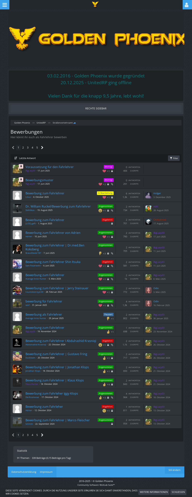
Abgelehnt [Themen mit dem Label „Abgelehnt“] (104, 220)
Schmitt (32, 429)
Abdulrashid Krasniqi (39, 347)
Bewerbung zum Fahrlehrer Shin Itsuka (56, 262)
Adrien (32, 236)
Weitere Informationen (154, 492)
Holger (154, 190)
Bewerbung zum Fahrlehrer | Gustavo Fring (60, 357)
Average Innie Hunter (39, 278)
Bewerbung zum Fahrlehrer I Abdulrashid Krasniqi (58, 342)
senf (31, 305)
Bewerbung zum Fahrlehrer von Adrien (56, 233)
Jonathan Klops (36, 373)
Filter (170, 155)
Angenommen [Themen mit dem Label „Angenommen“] (102, 203)
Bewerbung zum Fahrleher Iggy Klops (55, 396)
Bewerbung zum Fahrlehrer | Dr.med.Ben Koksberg (58, 247)
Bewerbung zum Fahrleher (47, 410)
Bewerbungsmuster (43, 178)
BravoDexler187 (36, 253)
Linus (31, 194)
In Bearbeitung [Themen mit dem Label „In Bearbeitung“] (102, 190)
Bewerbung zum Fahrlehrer (48, 191)
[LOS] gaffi (34, 223)
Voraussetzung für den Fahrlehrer (53, 164)
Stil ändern (175, 475)
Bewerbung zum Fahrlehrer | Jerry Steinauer (60, 288)
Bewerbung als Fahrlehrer (47, 315)
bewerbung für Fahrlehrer (47, 301)
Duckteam (34, 360)
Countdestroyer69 (38, 291)
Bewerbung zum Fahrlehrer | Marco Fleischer (54, 424)
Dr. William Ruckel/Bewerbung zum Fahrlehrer (53, 205)
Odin (152, 288)
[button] (4, 4)
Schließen (178, 492)
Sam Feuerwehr (36, 265)
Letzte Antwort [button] (31, 155)
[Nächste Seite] (45, 145)
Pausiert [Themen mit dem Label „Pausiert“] (105, 314)
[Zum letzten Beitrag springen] (145, 193)
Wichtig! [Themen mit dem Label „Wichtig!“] (105, 164)
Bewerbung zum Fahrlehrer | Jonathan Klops (60, 370)
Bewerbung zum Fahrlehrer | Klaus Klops (58, 383)
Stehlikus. (33, 210)
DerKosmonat (35, 400)
